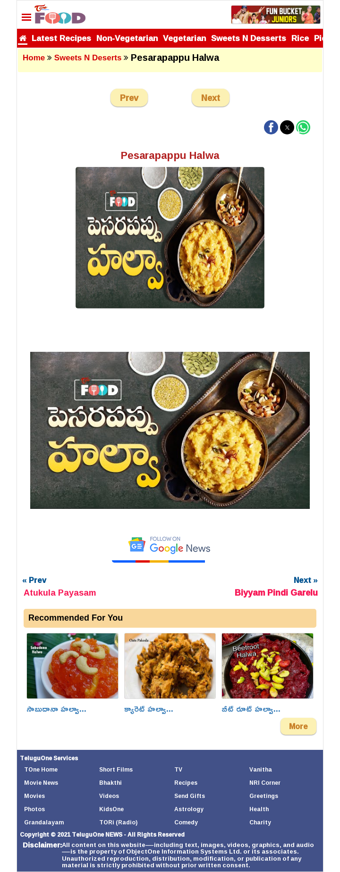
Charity (260, 822)
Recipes (185, 782)
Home (34, 57)
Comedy (186, 822)
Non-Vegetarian (127, 38)
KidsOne (111, 809)
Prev (129, 98)
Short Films (116, 769)
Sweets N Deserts (88, 57)
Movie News (41, 782)
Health (259, 809)
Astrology (189, 809)
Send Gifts (189, 795)
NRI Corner (264, 782)
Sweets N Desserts (248, 38)
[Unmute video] (170, 430)
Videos (109, 795)
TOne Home (41, 769)
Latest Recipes (61, 38)
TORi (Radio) (118, 822)
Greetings (263, 795)
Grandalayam (44, 822)
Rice (300, 38)
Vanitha (260, 769)
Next (210, 98)
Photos (34, 809)
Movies (34, 795)
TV (178, 769)
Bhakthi (110, 782)
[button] (271, 127)
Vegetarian (184, 38)
